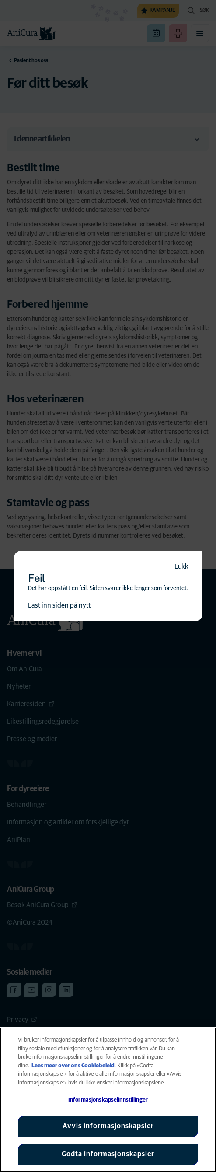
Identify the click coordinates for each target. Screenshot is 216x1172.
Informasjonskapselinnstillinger (108, 1100)
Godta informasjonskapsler (108, 1154)
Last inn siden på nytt (59, 605)
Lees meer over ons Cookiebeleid (73, 1066)
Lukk (181, 566)
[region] (108, 1099)
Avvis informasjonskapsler (108, 1126)
